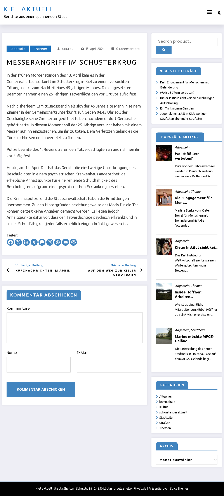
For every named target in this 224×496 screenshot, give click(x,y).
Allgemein (166, 396)
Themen (40, 49)
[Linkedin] (26, 242)
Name (39, 361)
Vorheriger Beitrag (29, 265)
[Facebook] (10, 242)
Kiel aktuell (28, 9)
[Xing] (34, 242)
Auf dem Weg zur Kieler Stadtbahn (112, 272)
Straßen (164, 423)
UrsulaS (67, 49)
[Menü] (209, 12)
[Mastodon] (41, 242)
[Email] (65, 242)
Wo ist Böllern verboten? (177, 92)
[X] (18, 242)
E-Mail (109, 361)
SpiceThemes (179, 488)
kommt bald (167, 402)
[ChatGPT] (73, 242)
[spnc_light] (219, 12)
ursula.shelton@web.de (130, 488)
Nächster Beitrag (123, 265)
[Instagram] (49, 242)
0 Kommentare (128, 49)
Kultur (163, 407)
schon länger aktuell (173, 412)
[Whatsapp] (57, 242)
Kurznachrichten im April (43, 270)
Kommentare (75, 324)
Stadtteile (17, 49)
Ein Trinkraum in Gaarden (177, 108)
